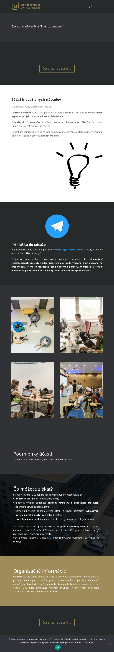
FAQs (50, 537)
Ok (57, 647)
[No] (110, 643)
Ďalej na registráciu (57, 68)
